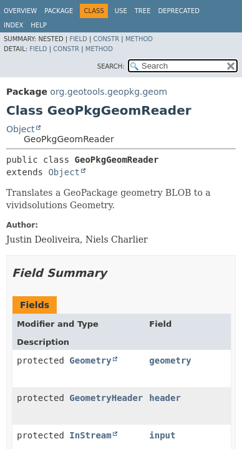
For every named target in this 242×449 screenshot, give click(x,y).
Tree (143, 10)
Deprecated (179, 10)
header (165, 398)
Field (78, 39)
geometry (170, 360)
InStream (90, 435)
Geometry (90, 360)
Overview (20, 10)
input (162, 435)
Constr (106, 39)
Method (139, 39)
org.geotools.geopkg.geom (108, 92)
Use (121, 10)
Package (58, 10)
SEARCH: (111, 66)
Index (13, 25)
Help (38, 25)
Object (20, 129)
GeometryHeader (106, 398)
